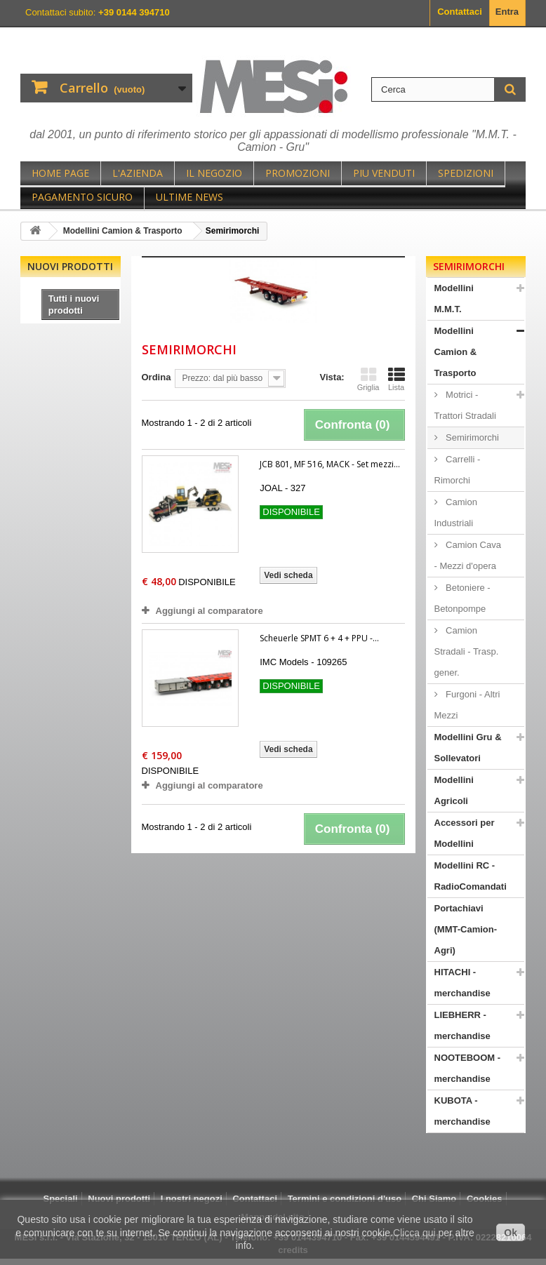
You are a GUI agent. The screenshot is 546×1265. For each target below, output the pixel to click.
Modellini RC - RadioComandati (470, 876)
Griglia (368, 378)
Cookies (484, 1198)
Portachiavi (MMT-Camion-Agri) (466, 929)
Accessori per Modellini (464, 833)
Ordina (156, 377)
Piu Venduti (384, 173)
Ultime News (189, 196)
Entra (507, 11)
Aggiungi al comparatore (209, 610)
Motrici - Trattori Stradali (465, 405)
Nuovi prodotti (70, 266)
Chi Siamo (434, 1198)
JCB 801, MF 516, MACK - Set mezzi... (330, 464)
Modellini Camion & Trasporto (455, 352)
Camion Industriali (455, 512)
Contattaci (459, 11)
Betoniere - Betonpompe (462, 598)
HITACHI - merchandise (462, 982)
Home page (60, 173)
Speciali (60, 1198)
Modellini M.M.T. (454, 298)
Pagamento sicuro (82, 196)
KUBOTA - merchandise (462, 1111)
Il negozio (214, 173)
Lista (396, 378)
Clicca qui (414, 1232)
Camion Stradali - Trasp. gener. (466, 651)
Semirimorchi (471, 437)
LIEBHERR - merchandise (462, 1025)
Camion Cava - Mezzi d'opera (467, 555)
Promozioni (297, 173)
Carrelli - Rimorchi (457, 470)
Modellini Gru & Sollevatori (468, 747)
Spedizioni (465, 173)
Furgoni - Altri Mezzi (467, 705)
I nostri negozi (191, 1198)
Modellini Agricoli (454, 790)
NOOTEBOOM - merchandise (467, 1068)
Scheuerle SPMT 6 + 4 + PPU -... (319, 638)
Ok (510, 1232)
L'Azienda (137, 173)
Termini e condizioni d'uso (344, 1198)
